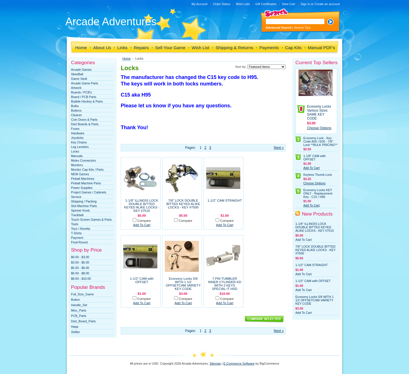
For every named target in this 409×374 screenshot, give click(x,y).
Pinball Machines (82, 178)
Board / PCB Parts (83, 97)
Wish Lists (243, 4)
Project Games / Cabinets (88, 192)
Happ (74, 326)
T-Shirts (76, 233)
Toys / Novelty (80, 228)
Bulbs (75, 106)
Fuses (75, 128)
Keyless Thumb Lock (317, 174)
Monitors (77, 165)
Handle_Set (79, 305)
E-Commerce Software (238, 363)
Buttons (76, 110)
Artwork (76, 87)
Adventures (110, 22)
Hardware (77, 133)
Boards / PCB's (81, 92)
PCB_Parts (78, 315)
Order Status (222, 4)
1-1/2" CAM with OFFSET (141, 280)
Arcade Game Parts (84, 83)
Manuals (77, 156)
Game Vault (79, 78)
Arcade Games (81, 69)
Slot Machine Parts (84, 206)
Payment (77, 237)
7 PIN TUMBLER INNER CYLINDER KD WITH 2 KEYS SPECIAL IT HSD (224, 284)
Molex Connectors (83, 160)
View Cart (288, 4)
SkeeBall (77, 74)
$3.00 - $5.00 (80, 262)
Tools (74, 224)
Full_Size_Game (82, 294)
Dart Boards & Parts (85, 124)
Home (126, 58)
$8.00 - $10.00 (81, 278)
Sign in (305, 4)
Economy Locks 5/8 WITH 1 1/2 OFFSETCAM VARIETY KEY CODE (183, 284)
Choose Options (319, 128)
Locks (75, 151)
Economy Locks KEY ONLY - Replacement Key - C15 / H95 (317, 193)
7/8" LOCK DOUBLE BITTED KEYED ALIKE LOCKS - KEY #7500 (183, 204)
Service (76, 197)
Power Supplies (82, 187)
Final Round (79, 242)
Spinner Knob (80, 210)
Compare (144, 220)
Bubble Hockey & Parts (87, 101)
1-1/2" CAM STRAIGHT (225, 200)
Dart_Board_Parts (83, 321)
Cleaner (76, 115)
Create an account (327, 4)
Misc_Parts (78, 310)
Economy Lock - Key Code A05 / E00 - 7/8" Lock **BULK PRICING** (320, 141)
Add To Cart (142, 225)
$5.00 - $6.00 (80, 267)
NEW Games (80, 174)
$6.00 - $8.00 (80, 273)
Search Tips (302, 27)
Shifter (75, 332)
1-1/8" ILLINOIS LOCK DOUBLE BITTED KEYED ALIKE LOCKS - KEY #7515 (141, 205)
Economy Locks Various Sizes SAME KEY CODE (319, 112)
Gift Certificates (265, 4)
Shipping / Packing (84, 201)
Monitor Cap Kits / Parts (87, 169)
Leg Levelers (80, 147)
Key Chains (79, 142)
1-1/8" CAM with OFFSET (314, 157)
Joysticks (77, 137)
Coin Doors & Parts (84, 119)
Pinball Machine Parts (86, 183)
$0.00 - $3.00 (80, 257)
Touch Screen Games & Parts (91, 219)
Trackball (77, 215)
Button (75, 299)
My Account (199, 4)
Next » (279, 148)
